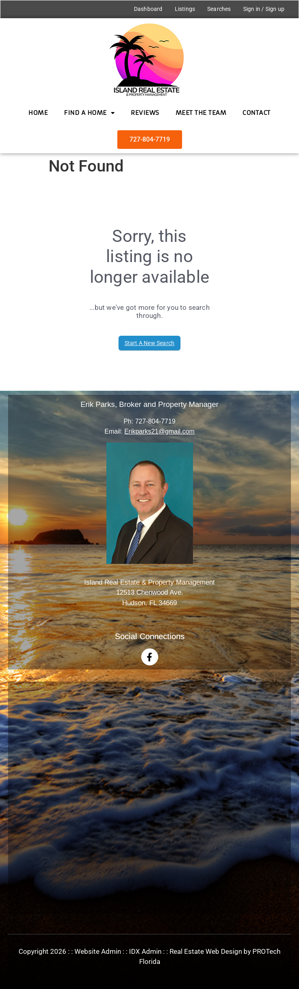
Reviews (145, 112)
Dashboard (148, 9)
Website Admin (97, 951)
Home (38, 112)
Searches (219, 9)
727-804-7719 (155, 421)
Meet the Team (201, 112)
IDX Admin (145, 951)
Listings (184, 9)
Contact (256, 112)
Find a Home (89, 113)
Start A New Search (150, 343)
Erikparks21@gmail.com (159, 431)
